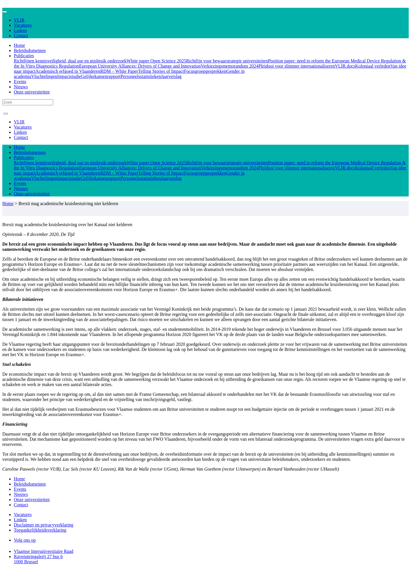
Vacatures (23, 25)
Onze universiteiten (32, 91)
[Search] (27, 102)
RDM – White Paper (119, 71)
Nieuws (21, 86)
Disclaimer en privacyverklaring (43, 524)
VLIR (19, 20)
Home (19, 45)
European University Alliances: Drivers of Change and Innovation (140, 66)
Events (20, 81)
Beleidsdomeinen (30, 50)
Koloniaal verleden (372, 66)
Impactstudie (69, 76)
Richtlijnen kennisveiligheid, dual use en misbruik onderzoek (70, 60)
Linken (20, 30)
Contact (21, 35)
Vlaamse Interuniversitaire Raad (43, 551)
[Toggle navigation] (4, 12)
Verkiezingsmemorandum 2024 (229, 66)
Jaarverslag (171, 76)
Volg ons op (25, 540)
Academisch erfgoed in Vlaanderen (67, 71)
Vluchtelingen (44, 76)
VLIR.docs (345, 66)
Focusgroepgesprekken (205, 71)
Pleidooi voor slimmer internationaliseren (296, 66)
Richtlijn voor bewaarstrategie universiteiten (227, 60)
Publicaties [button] (24, 55)
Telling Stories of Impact (161, 71)
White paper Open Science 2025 (156, 60)
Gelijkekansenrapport (101, 76)
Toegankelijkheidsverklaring (40, 530)
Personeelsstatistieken (140, 76)
